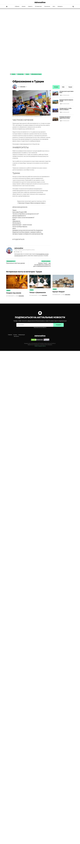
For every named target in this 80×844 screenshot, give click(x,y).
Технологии (47, 6)
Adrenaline (22, 86)
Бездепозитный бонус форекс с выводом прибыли (27, 232)
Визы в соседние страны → (38, 203)
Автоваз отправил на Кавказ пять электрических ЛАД (28, 234)
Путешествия (38, 6)
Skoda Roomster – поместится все (22, 224)
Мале (14, 228)
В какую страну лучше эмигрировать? (23, 217)
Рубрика (17, 6)
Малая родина (17, 223)
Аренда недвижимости (19, 215)
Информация (21, 334)
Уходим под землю (13, 293)
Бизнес (23, 6)
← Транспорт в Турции (23, 203)
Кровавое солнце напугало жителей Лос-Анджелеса (28, 230)
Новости (30, 6)
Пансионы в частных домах (15, 263)
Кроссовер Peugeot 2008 (20, 212)
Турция (27, 74)
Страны (15, 334)
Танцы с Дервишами (37, 292)
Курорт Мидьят (59, 291)
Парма (14, 210)
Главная (13, 74)
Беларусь (60, 6)
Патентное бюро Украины (20, 226)
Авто (54, 6)
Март (14, 219)
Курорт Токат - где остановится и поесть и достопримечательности (42, 265)
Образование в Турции (36, 74)
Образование (16, 221)
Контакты (16, 336)
